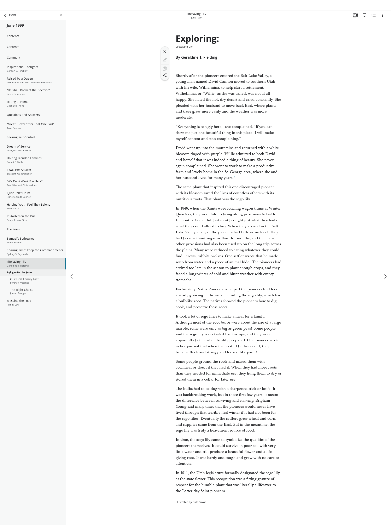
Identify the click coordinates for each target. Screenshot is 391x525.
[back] (5, 20)
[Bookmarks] (364, 19)
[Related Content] (373, 19)
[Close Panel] (61, 20)
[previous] (72, 267)
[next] (385, 267)
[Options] (383, 19)
